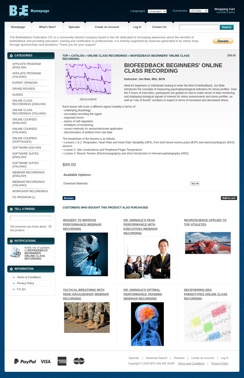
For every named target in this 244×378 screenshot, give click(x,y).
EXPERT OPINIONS (25, 82)
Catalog (78, 55)
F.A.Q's (21, 289)
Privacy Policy (25, 283)
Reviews (179, 358)
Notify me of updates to (37, 253)
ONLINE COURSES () (24, 121)
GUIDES (17, 94)
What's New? (47, 27)
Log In (137, 27)
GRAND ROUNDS (23, 88)
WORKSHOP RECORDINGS (30, 191)
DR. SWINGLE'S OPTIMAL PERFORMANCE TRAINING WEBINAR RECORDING (142, 294)
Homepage (18, 27)
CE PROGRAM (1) (23, 197)
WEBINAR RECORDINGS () (28, 174)
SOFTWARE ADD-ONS (26, 147)
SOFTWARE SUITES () (25, 155)
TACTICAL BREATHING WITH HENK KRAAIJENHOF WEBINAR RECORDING (86, 294)
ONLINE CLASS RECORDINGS (107, 55)
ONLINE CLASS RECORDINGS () (29, 102)
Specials (74, 27)
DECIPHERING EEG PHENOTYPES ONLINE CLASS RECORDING (205, 294)
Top (65, 55)
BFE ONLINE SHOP (162, 363)
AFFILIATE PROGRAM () (26, 65)
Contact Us (159, 27)
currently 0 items (224, 11)
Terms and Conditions (191, 363)
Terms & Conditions (29, 277)
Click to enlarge (88, 98)
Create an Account (107, 27)
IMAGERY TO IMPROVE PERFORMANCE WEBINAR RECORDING (82, 224)
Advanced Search (156, 358)
